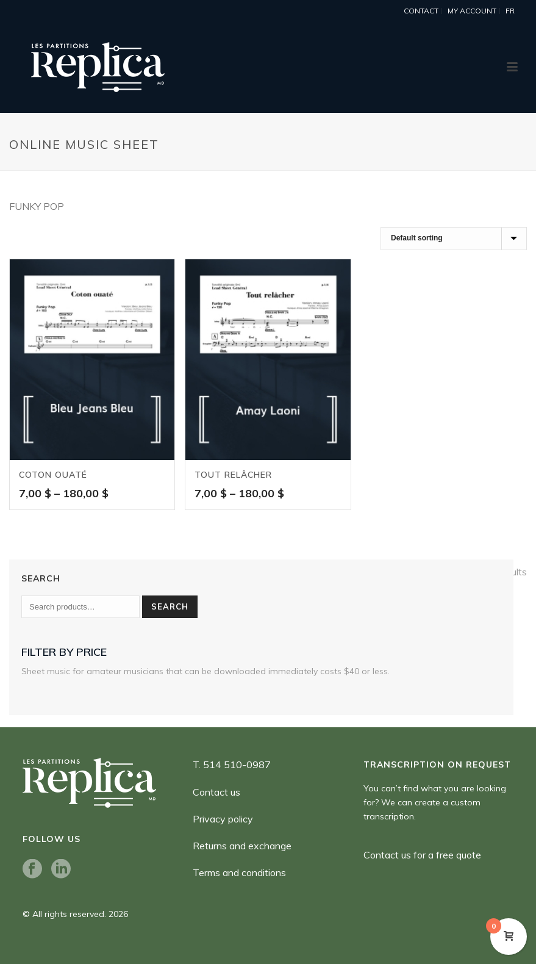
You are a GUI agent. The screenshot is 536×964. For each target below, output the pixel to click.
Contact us (216, 792)
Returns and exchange (242, 846)
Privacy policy (223, 819)
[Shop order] (454, 238)
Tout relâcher (233, 474)
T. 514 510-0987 (232, 764)
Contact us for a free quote (422, 855)
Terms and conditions (239, 872)
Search (169, 606)
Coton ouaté (53, 474)
